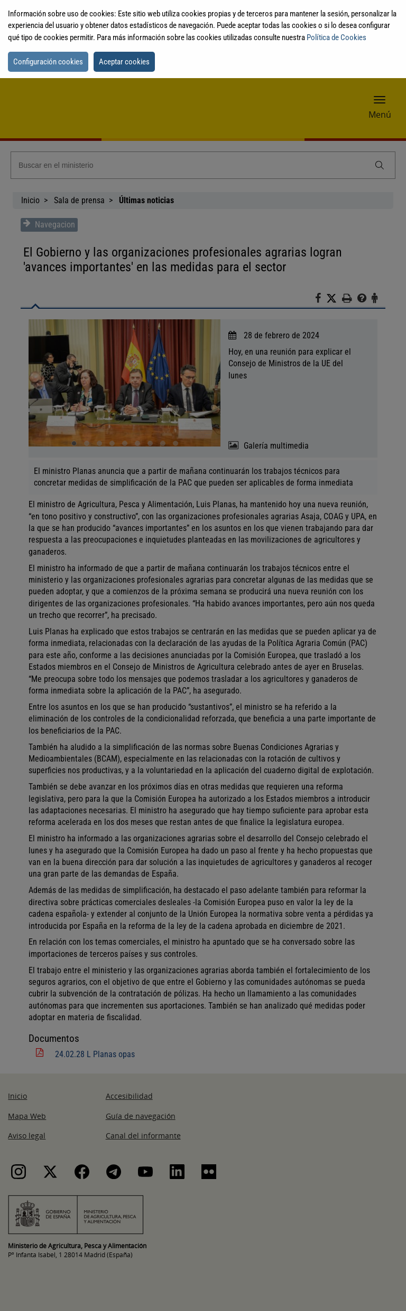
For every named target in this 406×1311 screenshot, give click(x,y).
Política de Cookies (336, 37)
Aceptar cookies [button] (124, 61)
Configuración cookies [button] (48, 61)
